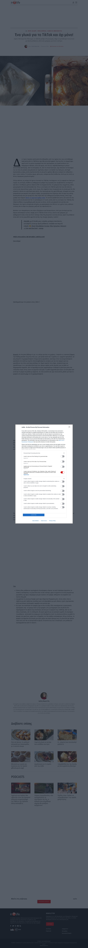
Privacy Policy (52, 520)
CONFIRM (34, 514)
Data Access (44, 520)
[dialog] (44, 474)
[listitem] (44, 453)
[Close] (69, 427)
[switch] (62, 456)
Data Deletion (35, 520)
